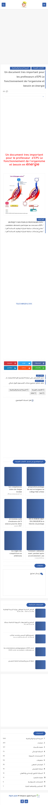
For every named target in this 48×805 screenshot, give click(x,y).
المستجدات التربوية (35, 756)
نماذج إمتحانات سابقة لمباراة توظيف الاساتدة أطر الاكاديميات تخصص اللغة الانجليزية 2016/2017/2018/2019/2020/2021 (23, 229)
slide (33, 393)
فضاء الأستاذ (37, 747)
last (41, 393)
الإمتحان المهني (36, 765)
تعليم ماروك (13, 796)
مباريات (39, 743)
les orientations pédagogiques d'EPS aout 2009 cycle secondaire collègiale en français (18, 650)
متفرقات (39, 760)
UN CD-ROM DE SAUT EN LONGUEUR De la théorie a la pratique (36, 521)
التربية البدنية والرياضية (20, 68)
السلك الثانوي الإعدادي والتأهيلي (30, 773)
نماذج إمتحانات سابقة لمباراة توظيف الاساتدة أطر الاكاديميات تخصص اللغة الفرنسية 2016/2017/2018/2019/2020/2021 (23, 232)
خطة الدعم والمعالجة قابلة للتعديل (21, 661)
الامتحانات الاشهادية (35, 782)
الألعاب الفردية (38, 68)
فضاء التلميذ (37, 778)
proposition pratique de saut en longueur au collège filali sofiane (35, 489)
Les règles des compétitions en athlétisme (15, 553)
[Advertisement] (24, 38)
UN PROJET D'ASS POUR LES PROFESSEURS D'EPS (25, 222)
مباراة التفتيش (37, 769)
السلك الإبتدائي (37, 752)
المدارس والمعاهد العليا (33, 786)
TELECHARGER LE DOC (24, 304)
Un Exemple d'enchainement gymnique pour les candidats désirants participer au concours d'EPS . (23, 226)
